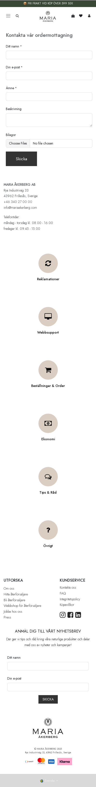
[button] (48, 699)
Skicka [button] (21, 159)
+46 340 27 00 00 (18, 201)
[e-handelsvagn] (73, 15)
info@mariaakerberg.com (20, 207)
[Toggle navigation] (8, 16)
